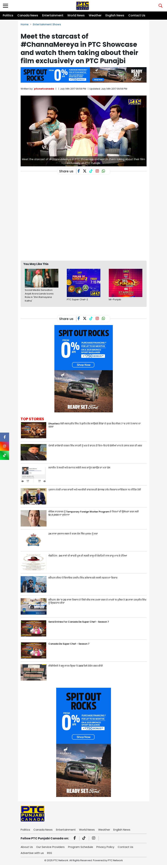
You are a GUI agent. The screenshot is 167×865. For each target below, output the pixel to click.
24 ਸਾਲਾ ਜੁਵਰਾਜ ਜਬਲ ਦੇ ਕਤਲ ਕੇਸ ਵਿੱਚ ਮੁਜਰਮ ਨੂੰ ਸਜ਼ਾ (73, 533)
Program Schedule (80, 847)
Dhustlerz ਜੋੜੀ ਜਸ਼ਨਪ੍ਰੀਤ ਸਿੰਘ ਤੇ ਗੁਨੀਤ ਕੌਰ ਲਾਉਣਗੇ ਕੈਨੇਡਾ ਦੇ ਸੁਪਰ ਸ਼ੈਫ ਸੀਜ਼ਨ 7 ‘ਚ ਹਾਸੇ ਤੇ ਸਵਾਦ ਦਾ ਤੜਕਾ (94, 425)
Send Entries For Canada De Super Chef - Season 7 (78, 621)
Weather (95, 15)
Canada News (27, 15)
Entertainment (52, 15)
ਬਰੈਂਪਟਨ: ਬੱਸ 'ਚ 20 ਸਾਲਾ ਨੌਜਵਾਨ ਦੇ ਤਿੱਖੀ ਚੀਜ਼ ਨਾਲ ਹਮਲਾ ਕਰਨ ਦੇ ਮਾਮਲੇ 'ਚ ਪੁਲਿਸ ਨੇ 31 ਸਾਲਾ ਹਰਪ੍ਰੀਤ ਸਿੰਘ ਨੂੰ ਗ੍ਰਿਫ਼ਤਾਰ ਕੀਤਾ (97, 601)
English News (114, 15)
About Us (27, 847)
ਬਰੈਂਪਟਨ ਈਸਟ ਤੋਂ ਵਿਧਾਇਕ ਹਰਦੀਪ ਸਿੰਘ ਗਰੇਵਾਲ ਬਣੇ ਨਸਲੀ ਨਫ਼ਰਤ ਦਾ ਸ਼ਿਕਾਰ (82, 577)
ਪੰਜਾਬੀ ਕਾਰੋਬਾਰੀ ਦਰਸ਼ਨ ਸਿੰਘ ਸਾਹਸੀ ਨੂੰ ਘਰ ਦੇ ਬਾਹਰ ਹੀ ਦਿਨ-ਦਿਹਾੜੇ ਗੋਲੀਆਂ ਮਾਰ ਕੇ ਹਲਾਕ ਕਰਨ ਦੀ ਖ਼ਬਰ (95, 445)
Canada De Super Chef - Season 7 (68, 644)
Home (24, 24)
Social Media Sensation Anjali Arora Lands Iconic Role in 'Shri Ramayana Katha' (39, 295)
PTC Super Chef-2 (77, 299)
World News (76, 15)
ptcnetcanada (44, 88)
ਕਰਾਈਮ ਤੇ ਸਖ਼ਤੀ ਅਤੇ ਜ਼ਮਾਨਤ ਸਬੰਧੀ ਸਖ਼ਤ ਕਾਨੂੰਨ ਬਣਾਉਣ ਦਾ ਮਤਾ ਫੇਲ (79, 467)
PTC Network (115, 860)
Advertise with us (32, 853)
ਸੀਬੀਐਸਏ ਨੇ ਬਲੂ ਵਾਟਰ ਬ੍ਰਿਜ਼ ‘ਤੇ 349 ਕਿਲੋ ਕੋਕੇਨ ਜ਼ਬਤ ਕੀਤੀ (75, 666)
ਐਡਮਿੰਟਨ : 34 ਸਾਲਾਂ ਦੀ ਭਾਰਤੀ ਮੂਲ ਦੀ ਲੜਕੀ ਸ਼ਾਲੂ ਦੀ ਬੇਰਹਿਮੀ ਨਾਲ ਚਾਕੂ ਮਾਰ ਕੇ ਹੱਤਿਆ (87, 555)
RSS (49, 853)
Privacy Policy (106, 847)
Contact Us (136, 15)
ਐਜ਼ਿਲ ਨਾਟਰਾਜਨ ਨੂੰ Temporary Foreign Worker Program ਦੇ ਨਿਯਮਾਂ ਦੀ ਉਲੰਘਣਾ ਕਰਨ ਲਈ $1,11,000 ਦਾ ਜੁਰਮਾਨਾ (93, 513)
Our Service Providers (51, 847)
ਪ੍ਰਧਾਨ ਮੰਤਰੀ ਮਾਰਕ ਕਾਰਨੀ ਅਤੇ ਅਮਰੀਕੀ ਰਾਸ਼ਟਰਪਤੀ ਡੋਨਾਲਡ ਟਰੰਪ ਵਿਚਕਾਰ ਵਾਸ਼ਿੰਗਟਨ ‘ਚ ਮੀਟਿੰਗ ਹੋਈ (94, 489)
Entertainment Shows (47, 24)
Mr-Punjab (115, 299)
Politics (8, 15)
